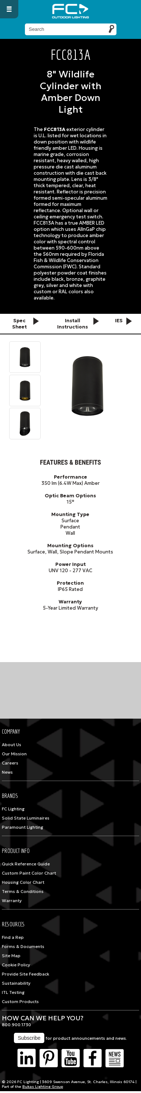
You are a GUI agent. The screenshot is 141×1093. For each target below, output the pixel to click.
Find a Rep (13, 937)
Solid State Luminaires (25, 818)
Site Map (11, 955)
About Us (11, 744)
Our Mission (14, 753)
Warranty (12, 900)
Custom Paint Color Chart (29, 873)
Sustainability (16, 983)
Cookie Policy (16, 964)
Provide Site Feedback (25, 974)
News (7, 772)
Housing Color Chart (23, 882)
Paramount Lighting (22, 827)
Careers (10, 763)
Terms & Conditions (23, 891)
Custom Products (20, 1001)
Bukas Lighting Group (42, 1086)
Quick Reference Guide (26, 864)
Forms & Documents (23, 946)
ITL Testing (13, 992)
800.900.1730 (16, 1024)
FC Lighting (13, 808)
